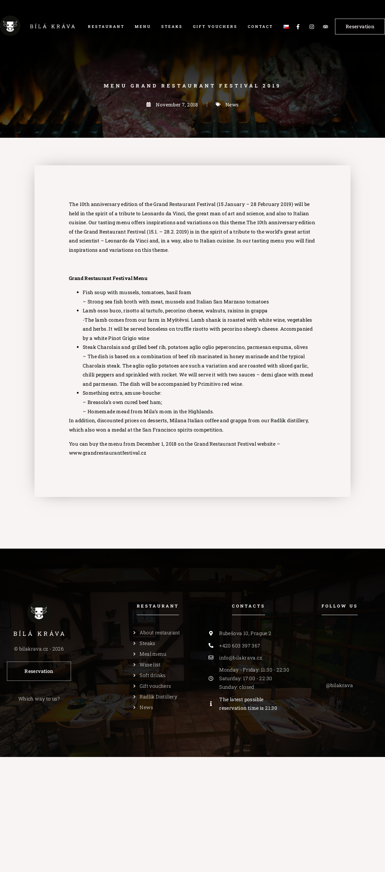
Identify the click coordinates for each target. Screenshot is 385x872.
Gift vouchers (215, 26)
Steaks (172, 26)
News (232, 104)
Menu (143, 26)
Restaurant (106, 26)
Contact (260, 26)
